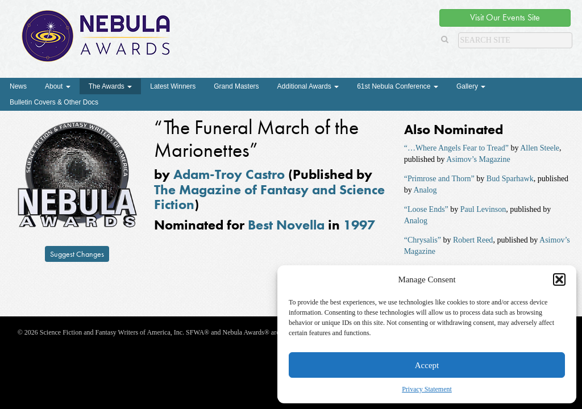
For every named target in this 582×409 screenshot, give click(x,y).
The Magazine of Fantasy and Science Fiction (269, 197)
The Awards (110, 86)
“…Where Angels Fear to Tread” (456, 148)
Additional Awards (308, 86)
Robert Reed (473, 240)
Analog (424, 190)
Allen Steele (539, 148)
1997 (359, 224)
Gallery (470, 86)
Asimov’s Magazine (478, 159)
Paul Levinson (483, 209)
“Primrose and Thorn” (439, 178)
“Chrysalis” (422, 240)
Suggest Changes (77, 254)
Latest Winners (173, 86)
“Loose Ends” (426, 209)
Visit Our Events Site (505, 17)
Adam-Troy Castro (229, 174)
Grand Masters (236, 86)
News (18, 86)
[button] (559, 279)
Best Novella (286, 224)
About (57, 86)
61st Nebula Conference (397, 86)
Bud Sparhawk (510, 178)
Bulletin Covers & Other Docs (54, 102)
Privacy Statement (427, 389)
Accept (427, 365)
